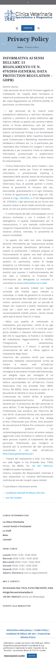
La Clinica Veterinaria (13, 522)
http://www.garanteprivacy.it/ (18, 454)
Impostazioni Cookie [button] (14, 655)
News (5, 535)
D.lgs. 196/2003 (21, 198)
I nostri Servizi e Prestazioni (17, 526)
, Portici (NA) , (28, 588)
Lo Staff (7, 530)
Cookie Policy (41, 630)
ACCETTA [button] (32, 656)
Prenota (28, 28)
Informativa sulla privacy (19, 630)
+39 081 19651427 (42, 466)
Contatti (7, 539)
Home (20, 47)
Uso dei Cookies (14, 497)
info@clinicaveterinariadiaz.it (18, 592)
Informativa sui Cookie (35, 283)
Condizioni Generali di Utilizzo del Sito (25, 493)
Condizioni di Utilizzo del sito (21, 633)
